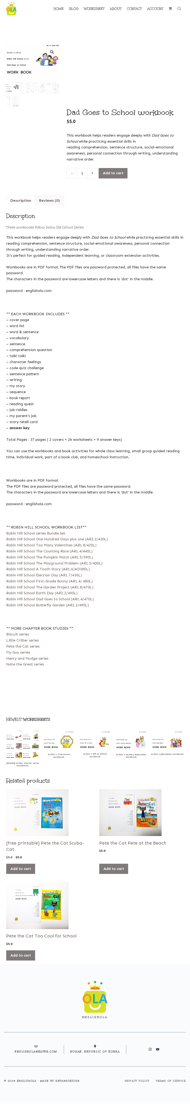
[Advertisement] (125, 76)
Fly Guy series (18, 652)
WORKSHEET (94, 9)
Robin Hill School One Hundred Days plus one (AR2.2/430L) (57, 539)
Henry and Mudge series (27, 658)
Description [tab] (20, 200)
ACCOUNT (155, 9)
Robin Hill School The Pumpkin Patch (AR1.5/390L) (49, 557)
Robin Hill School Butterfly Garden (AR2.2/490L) (47, 605)
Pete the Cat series (23, 646)
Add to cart (113, 173)
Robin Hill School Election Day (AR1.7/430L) (44, 575)
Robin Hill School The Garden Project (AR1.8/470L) (49, 587)
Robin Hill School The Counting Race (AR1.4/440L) (49, 551)
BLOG (73, 9)
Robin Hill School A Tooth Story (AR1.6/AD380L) (48, 569)
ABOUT (115, 9)
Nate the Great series (25, 664)
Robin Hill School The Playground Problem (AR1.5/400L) (54, 563)
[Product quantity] (82, 173)
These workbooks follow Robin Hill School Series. (45, 227)
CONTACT (134, 9)
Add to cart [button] (20, 868)
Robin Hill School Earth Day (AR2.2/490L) (42, 593)
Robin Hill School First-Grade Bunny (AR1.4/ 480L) (49, 581)
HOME (59, 9)
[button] (179, 8)
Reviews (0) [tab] (49, 200)
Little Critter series (22, 640)
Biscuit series (17, 634)
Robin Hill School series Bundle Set (35, 533)
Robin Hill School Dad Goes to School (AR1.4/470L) (50, 599)
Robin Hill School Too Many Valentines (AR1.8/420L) (51, 545)
